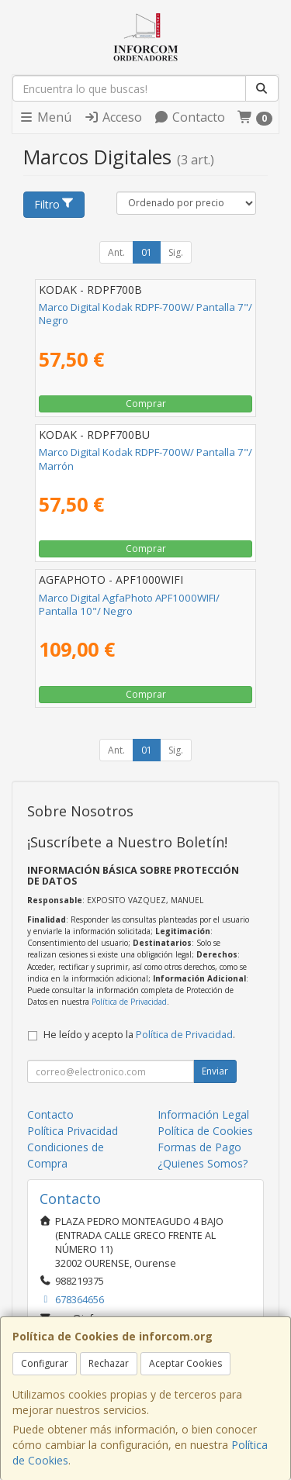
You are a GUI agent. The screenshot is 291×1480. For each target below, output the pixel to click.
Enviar (215, 1071)
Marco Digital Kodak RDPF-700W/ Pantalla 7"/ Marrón (145, 458)
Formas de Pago (199, 1147)
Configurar (44, 1363)
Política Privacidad (72, 1130)
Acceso (113, 117)
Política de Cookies (205, 1130)
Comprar (146, 403)
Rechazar (108, 1363)
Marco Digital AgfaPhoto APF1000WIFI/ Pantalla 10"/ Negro (129, 604)
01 (146, 252)
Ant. (116, 252)
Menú (45, 117)
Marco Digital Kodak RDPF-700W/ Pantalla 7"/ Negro (145, 313)
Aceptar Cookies (185, 1363)
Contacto (189, 117)
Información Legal (203, 1114)
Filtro (54, 204)
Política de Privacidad (129, 1001)
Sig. (175, 252)
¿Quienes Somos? (203, 1163)
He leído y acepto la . (139, 1034)
